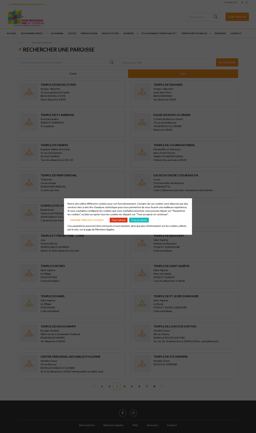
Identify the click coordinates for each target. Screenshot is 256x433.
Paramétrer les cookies (86, 219)
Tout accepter (139, 219)
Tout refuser (118, 219)
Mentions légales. (105, 229)
